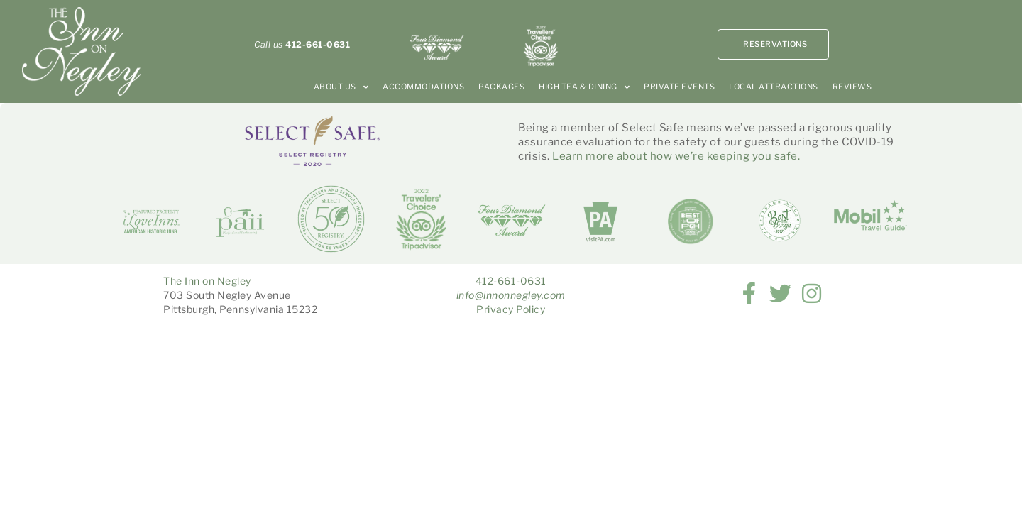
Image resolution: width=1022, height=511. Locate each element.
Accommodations (423, 87)
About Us (341, 87)
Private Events (679, 87)
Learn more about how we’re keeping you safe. (676, 156)
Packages (501, 87)
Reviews (852, 87)
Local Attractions (773, 87)
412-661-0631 (511, 281)
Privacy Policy (510, 309)
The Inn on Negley (207, 281)
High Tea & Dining (584, 87)
